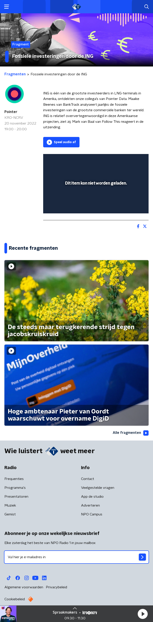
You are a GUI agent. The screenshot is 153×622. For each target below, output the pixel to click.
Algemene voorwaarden (23, 587)
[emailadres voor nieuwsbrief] (76, 557)
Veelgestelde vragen (97, 487)
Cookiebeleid (14, 599)
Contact (87, 479)
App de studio (92, 496)
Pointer (10, 112)
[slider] (95, 205)
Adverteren (90, 505)
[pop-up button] (124, 160)
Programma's (15, 487)
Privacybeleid (56, 587)
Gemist (10, 514)
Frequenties (14, 479)
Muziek (10, 505)
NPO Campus (91, 514)
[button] (143, 614)
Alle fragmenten (131, 433)
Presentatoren (16, 496)
